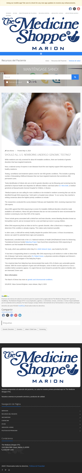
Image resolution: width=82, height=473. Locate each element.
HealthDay (21, 306)
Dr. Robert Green (38, 256)
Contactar (5, 420)
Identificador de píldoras (28, 13)
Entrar (8, 15)
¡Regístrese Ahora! (71, 13)
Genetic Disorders (8, 329)
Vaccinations (6, 417)
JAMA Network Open (44, 249)
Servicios (5, 410)
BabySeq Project (31, 242)
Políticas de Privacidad (9, 430)
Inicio (47, 61)
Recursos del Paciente (59, 61)
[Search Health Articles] (37, 77)
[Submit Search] (75, 77)
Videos (31, 82)
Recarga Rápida (44, 13)
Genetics (19, 329)
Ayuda (15, 13)
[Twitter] (5, 470)
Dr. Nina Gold (63, 185)
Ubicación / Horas (57, 13)
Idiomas (8, 13)
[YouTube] (9, 470)
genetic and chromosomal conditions (40, 279)
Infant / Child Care (30, 329)
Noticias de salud (14, 82)
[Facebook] (2, 470)
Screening (42, 329)
